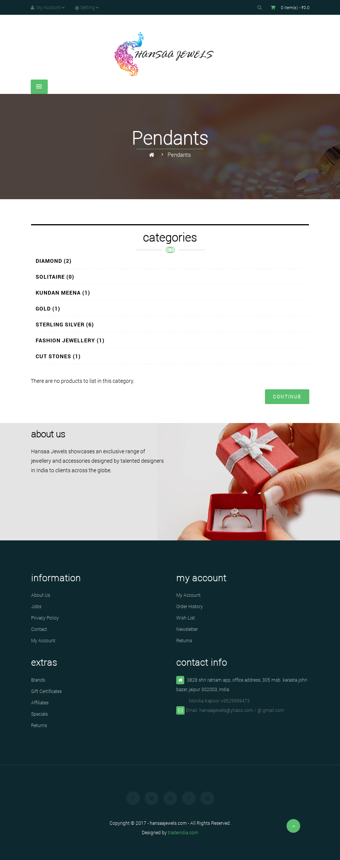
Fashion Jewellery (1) (70, 340)
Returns (184, 640)
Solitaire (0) (55, 276)
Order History (189, 606)
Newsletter (187, 629)
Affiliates (40, 702)
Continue (287, 396)
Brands (38, 680)
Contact (39, 629)
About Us (40, 595)
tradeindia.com (183, 832)
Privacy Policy (45, 618)
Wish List (185, 618)
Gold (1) (48, 308)
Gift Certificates (46, 691)
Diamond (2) (54, 260)
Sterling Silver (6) (65, 324)
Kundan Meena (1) (63, 292)
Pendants (179, 154)
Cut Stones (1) (58, 356)
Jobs (36, 606)
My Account (43, 640)
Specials (39, 714)
